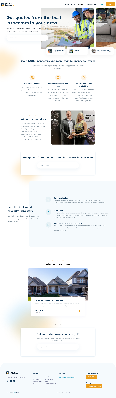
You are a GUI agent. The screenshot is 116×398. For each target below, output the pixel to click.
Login (101, 4)
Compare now (91, 376)
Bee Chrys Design (66, 392)
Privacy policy (49, 379)
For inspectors (37, 379)
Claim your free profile (94, 386)
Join (110, 4)
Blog (46, 381)
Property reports (69, 4)
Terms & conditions (50, 383)
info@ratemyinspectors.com (67, 377)
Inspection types (92, 4)
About (47, 377)
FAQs (34, 383)
